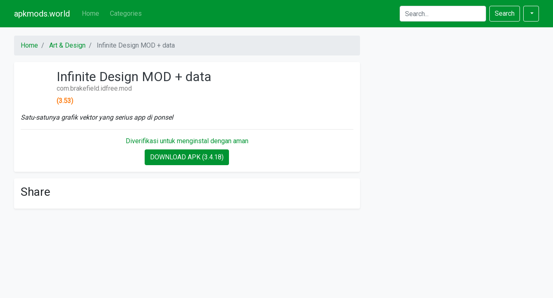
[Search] (443, 14)
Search (505, 13)
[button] (531, 14)
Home (90, 13)
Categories (126, 13)
